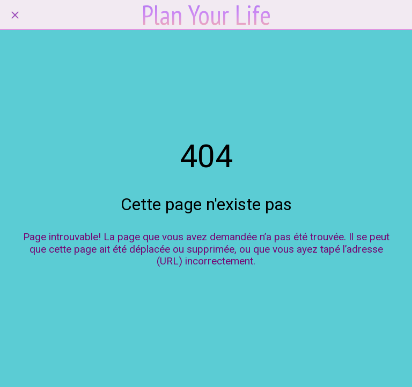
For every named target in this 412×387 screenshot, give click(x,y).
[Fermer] (15, 15)
